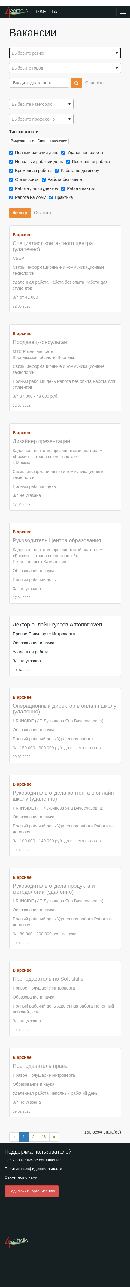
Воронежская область (34, 357)
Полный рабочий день (36, 153)
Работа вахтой (81, 188)
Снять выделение (52, 141)
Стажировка (27, 179)
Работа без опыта (64, 179)
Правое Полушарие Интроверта (44, 634)
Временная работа (33, 170)
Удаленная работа (85, 153)
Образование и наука (33, 570)
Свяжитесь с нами (21, 1177)
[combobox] (65, 53)
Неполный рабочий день (39, 162)
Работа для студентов (36, 188)
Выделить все (22, 141)
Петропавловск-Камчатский (39, 561)
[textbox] (65, 53)
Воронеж (66, 357)
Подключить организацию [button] (31, 1191)
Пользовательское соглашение (33, 1160)
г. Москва (21, 462)
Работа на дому (30, 197)
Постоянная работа (91, 162)
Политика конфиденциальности (33, 1168)
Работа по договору (79, 170)
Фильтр (20, 213)
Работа (46, 12)
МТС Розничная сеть (33, 351)
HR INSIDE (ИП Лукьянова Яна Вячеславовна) (58, 720)
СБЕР (18, 258)
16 (44, 1137)
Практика (65, 197)
